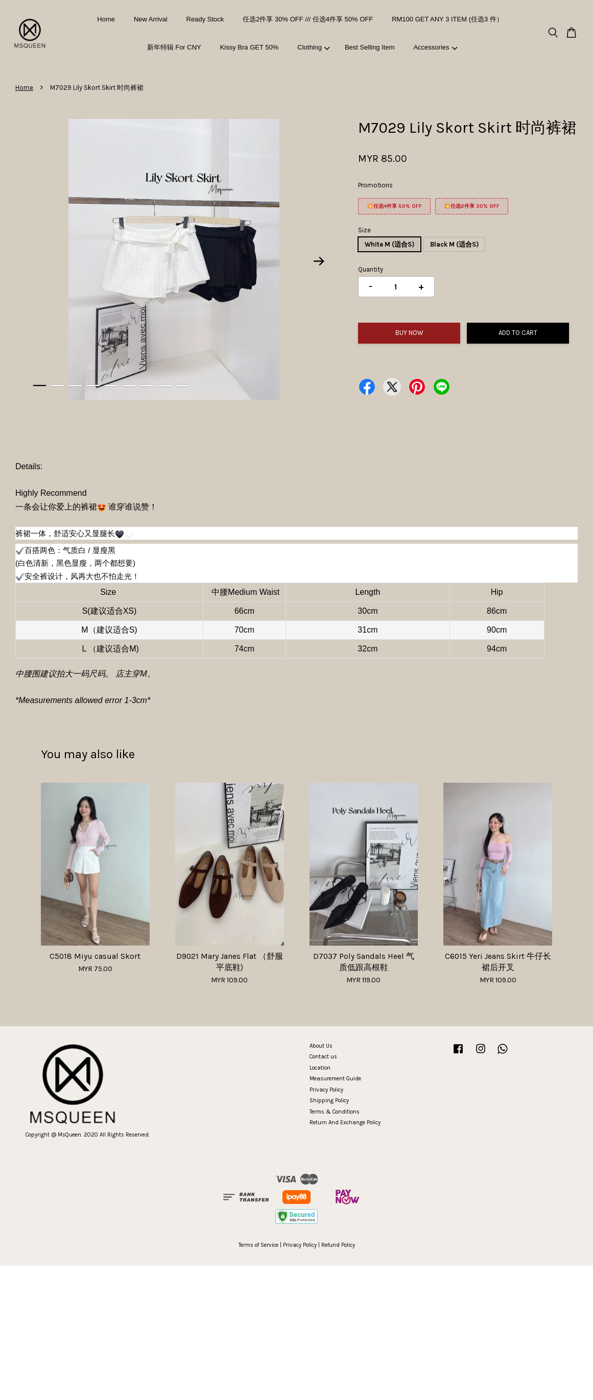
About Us (321, 1046)
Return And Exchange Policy (345, 1122)
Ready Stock (205, 19)
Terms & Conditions (335, 1111)
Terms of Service (258, 1245)
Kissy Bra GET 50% (249, 47)
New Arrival (151, 19)
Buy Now (409, 332)
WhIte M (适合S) (389, 244)
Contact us (323, 1056)
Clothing (313, 47)
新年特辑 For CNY (174, 47)
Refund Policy (338, 1245)
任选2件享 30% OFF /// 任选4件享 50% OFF (308, 19)
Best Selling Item (370, 47)
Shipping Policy (329, 1100)
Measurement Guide (335, 1078)
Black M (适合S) (454, 244)
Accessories (435, 47)
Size (364, 230)
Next (318, 261)
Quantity (370, 269)
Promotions (375, 185)
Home (106, 19)
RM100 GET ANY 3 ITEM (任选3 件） (447, 19)
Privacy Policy (326, 1090)
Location (320, 1068)
